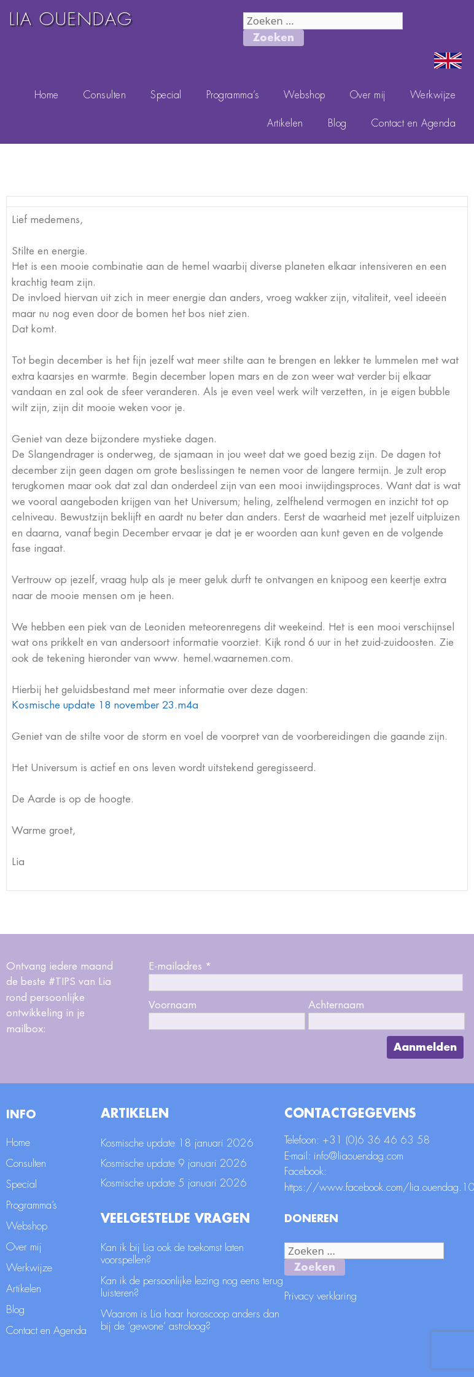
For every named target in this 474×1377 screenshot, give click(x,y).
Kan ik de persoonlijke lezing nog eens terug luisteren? (192, 1287)
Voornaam (172, 1005)
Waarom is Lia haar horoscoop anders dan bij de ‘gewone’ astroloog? (190, 1320)
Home (46, 95)
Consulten (105, 95)
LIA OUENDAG (71, 19)
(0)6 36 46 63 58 (388, 1140)
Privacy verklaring (320, 1296)
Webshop (304, 95)
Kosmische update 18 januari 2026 (177, 1143)
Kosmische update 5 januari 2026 (174, 1183)
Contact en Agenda (413, 123)
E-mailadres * (180, 966)
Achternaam (336, 1005)
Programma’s (233, 95)
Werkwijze (433, 95)
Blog (337, 123)
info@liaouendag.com (358, 1156)
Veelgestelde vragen (175, 1218)
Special (166, 95)
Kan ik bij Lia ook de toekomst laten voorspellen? (172, 1253)
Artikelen (285, 123)
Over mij (368, 95)
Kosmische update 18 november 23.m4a (105, 705)
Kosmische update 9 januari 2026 (174, 1163)
